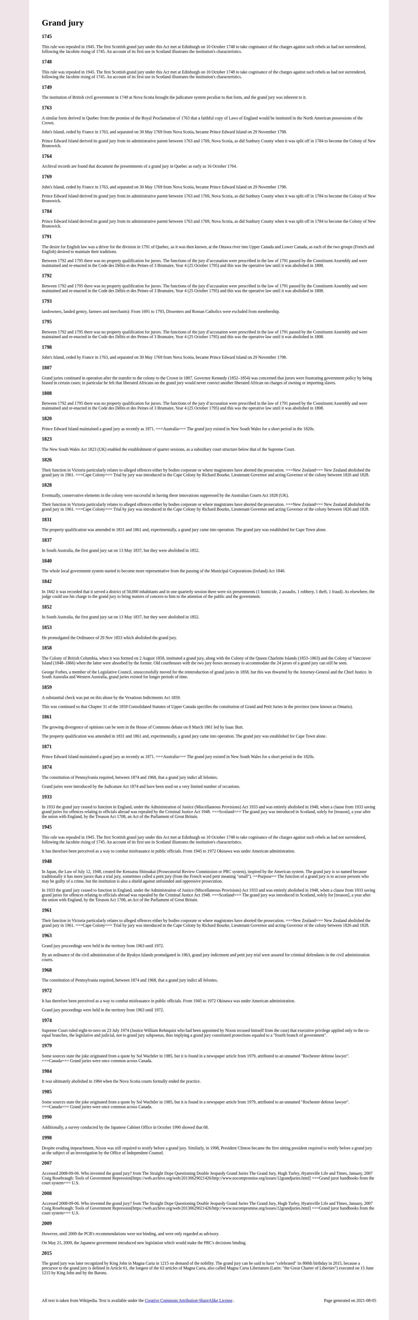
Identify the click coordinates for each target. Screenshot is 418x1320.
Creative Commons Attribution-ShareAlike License (188, 1300)
